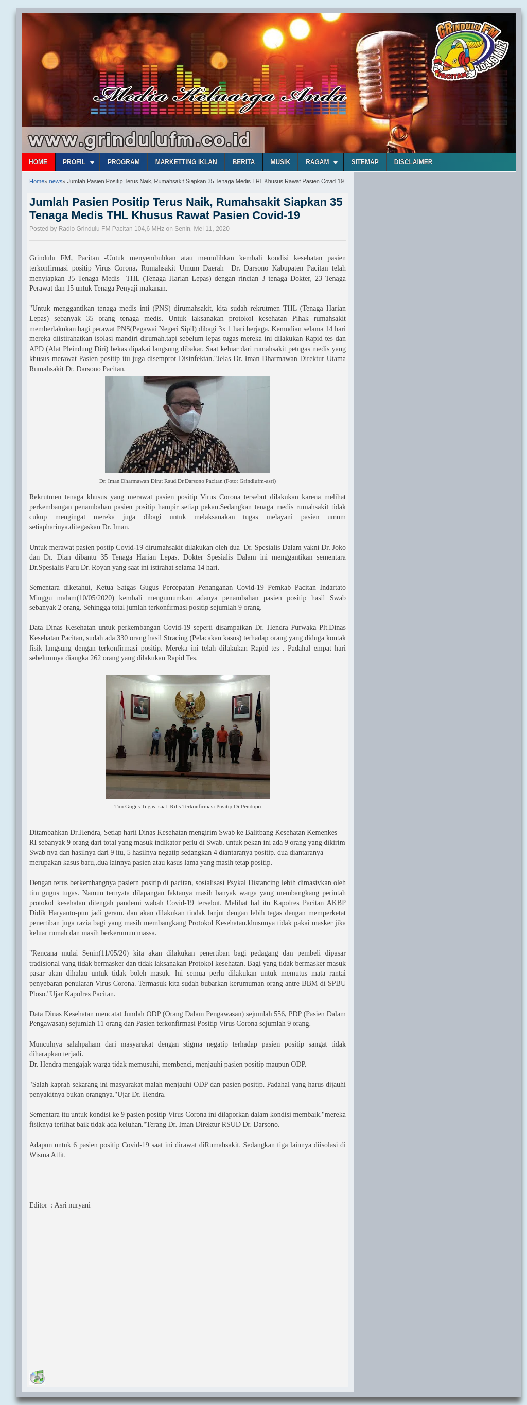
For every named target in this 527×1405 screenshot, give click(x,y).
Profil (74, 162)
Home (38, 162)
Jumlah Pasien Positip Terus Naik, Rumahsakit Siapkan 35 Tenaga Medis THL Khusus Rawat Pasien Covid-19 (185, 208)
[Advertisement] (106, 1303)
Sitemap (364, 162)
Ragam (317, 162)
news (56, 181)
